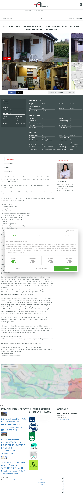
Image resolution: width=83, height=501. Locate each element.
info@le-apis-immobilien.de (65, 190)
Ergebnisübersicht (6, 18)
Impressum (41, 478)
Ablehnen (17, 268)
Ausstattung (9, 163)
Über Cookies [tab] (66, 236)
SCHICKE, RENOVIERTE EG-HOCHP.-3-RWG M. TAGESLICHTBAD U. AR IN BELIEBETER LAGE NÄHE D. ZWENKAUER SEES (13, 468)
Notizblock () (52, 92)
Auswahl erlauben (41, 268)
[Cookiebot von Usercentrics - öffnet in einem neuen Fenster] (67, 231)
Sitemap (41, 484)
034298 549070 (28, 10)
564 (4, 118)
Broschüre (68, 92)
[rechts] (44, 18)
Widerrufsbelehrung (41, 480)
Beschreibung (10, 159)
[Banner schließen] (76, 231)
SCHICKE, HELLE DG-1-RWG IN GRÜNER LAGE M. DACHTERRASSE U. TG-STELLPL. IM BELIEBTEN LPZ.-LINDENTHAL (13, 424)
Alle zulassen (65, 268)
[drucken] (73, 92)
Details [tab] (41, 236)
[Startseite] (41, 5)
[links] (38, 18)
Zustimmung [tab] (17, 236)
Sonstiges (8, 171)
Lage (7, 167)
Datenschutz (41, 482)
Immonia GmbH (13, 480)
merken (60, 92)
